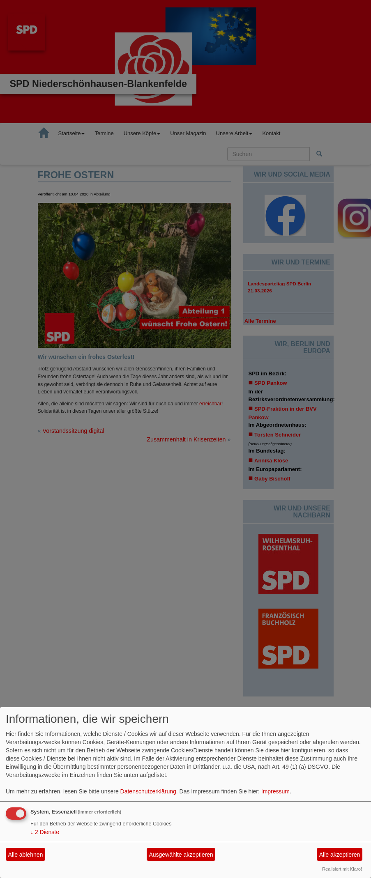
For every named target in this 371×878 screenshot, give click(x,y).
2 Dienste (44, 832)
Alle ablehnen (25, 854)
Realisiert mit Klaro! (342, 869)
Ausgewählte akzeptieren (181, 854)
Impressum (275, 791)
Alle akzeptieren (339, 854)
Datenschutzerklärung (148, 791)
